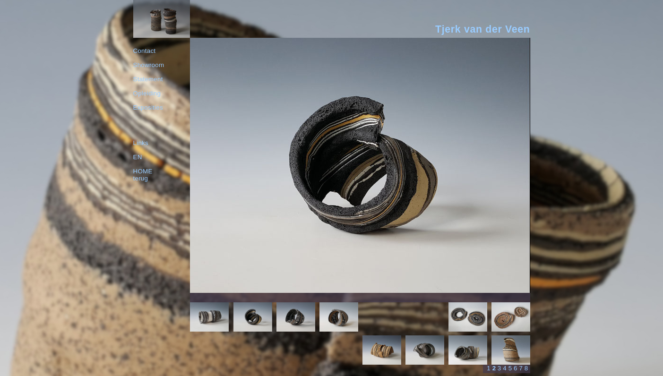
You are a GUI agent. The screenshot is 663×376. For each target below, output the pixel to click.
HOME (143, 171)
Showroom (148, 64)
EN (137, 157)
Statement (148, 79)
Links (140, 142)
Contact (144, 50)
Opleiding (147, 93)
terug (140, 178)
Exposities (148, 107)
